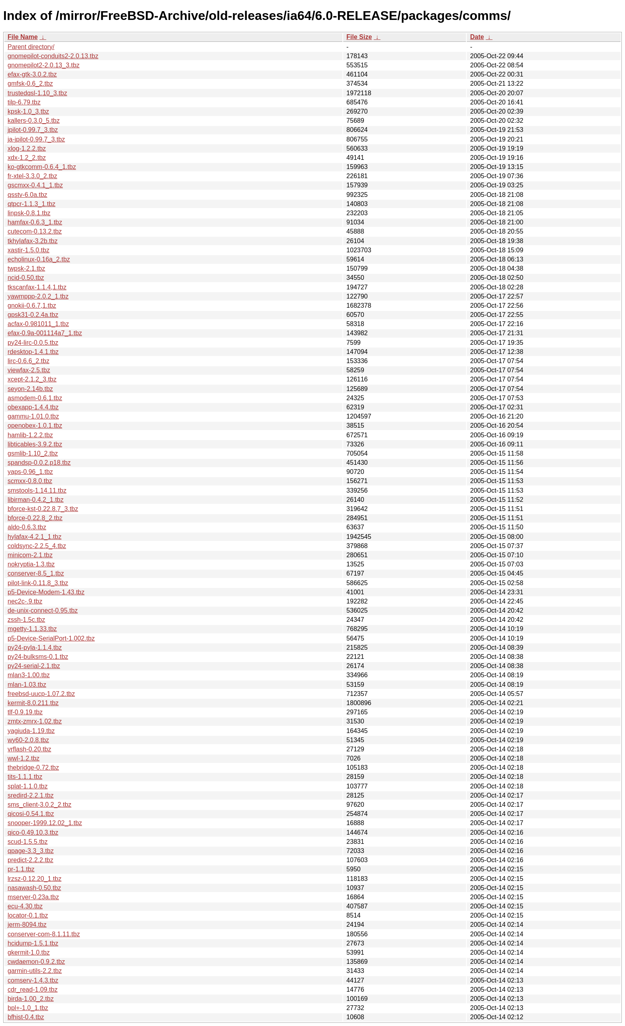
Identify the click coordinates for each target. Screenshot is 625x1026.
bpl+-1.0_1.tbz (28, 1007)
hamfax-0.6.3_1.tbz (35, 222)
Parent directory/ (31, 46)
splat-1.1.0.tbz (28, 786)
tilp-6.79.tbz (24, 102)
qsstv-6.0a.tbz (27, 194)
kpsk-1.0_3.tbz (28, 111)
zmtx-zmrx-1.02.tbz (35, 721)
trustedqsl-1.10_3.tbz (37, 93)
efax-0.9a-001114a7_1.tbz (45, 333)
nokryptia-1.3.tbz (31, 564)
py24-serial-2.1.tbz (34, 665)
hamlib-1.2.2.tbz (30, 435)
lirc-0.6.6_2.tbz (28, 361)
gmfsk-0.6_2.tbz (30, 83)
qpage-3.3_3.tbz (31, 850)
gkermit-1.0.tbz (29, 952)
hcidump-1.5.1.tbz (33, 943)
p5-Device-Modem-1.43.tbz (46, 592)
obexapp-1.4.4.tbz (33, 407)
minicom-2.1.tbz (30, 555)
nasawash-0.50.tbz (34, 887)
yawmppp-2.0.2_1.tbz (38, 296)
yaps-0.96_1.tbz (30, 471)
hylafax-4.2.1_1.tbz (34, 536)
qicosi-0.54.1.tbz (31, 813)
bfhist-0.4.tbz (26, 1017)
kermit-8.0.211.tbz (33, 703)
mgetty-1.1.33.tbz (32, 628)
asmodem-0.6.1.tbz (35, 398)
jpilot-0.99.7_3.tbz (33, 129)
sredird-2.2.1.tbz (31, 795)
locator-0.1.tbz (28, 915)
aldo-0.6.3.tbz (27, 527)
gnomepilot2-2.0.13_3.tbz (44, 65)
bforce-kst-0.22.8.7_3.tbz (43, 508)
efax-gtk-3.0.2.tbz (32, 74)
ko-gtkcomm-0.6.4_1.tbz (42, 166)
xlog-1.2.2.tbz (27, 148)
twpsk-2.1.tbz (26, 268)
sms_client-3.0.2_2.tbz (39, 804)
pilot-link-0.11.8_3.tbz (38, 583)
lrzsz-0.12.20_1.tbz (34, 878)
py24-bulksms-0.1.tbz (38, 656)
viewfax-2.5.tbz (29, 370)
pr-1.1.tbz (21, 869)
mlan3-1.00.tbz (29, 675)
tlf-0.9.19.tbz (25, 712)
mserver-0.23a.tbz (33, 897)
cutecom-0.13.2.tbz (35, 231)
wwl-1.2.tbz (23, 758)
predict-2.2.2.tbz (30, 860)
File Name (23, 36)
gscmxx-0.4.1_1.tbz (35, 185)
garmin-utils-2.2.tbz (35, 970)
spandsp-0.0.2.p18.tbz (39, 462)
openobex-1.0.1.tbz (35, 425)
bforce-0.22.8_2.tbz (35, 518)
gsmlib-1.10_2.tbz (33, 453)
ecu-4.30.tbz (25, 906)
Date (477, 36)
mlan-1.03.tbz (27, 684)
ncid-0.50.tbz (26, 277)
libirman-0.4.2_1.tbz (36, 499)
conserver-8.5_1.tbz (36, 573)
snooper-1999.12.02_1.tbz (45, 823)
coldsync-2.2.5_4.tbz (37, 545)
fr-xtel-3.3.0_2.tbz (32, 176)
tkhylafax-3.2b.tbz (32, 241)
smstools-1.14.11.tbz (37, 490)
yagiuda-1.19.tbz (31, 730)
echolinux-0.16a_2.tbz (39, 259)
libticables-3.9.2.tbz (35, 444)
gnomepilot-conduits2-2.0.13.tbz (53, 56)
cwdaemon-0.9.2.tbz (36, 961)
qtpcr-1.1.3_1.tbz (31, 203)
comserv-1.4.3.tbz (33, 980)
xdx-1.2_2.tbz (27, 157)
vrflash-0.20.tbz (29, 749)
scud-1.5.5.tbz (28, 841)
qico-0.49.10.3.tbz (33, 832)
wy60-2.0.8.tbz (28, 740)
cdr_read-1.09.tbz (32, 989)
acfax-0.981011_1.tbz (38, 323)
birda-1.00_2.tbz (31, 998)
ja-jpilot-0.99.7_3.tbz (36, 139)
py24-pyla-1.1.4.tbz (35, 647)
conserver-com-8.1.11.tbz (44, 934)
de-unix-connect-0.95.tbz (43, 610)
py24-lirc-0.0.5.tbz (33, 342)
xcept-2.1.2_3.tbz (32, 379)
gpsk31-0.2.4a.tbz (33, 314)
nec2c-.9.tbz (25, 601)
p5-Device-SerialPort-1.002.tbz (51, 638)
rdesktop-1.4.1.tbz (33, 351)
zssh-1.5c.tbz (26, 619)
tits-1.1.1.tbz (25, 776)
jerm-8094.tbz (27, 924)
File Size (359, 36)
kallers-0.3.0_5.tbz (34, 120)
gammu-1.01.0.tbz (33, 416)
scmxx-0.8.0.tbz (30, 481)
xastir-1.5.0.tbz (28, 250)
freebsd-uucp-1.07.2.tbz (41, 693)
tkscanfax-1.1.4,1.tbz (37, 287)
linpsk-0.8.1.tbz (29, 213)
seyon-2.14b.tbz (30, 388)
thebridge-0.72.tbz (33, 767)
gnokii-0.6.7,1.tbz (32, 305)
